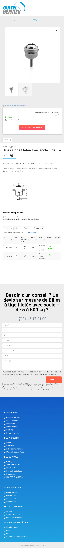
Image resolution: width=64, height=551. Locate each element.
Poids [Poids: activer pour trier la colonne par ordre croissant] (33, 237)
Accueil (5, 20)
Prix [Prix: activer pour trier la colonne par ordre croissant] (40, 237)
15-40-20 (7, 249)
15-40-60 (7, 258)
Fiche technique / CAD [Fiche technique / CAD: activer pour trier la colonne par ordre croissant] (23, 239)
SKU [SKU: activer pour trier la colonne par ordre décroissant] (5, 237)
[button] (32, 127)
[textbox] (8, 228)
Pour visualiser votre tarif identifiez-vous (16, 105)
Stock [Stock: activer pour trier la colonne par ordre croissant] (49, 237)
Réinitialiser (32, 232)
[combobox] (8, 228)
